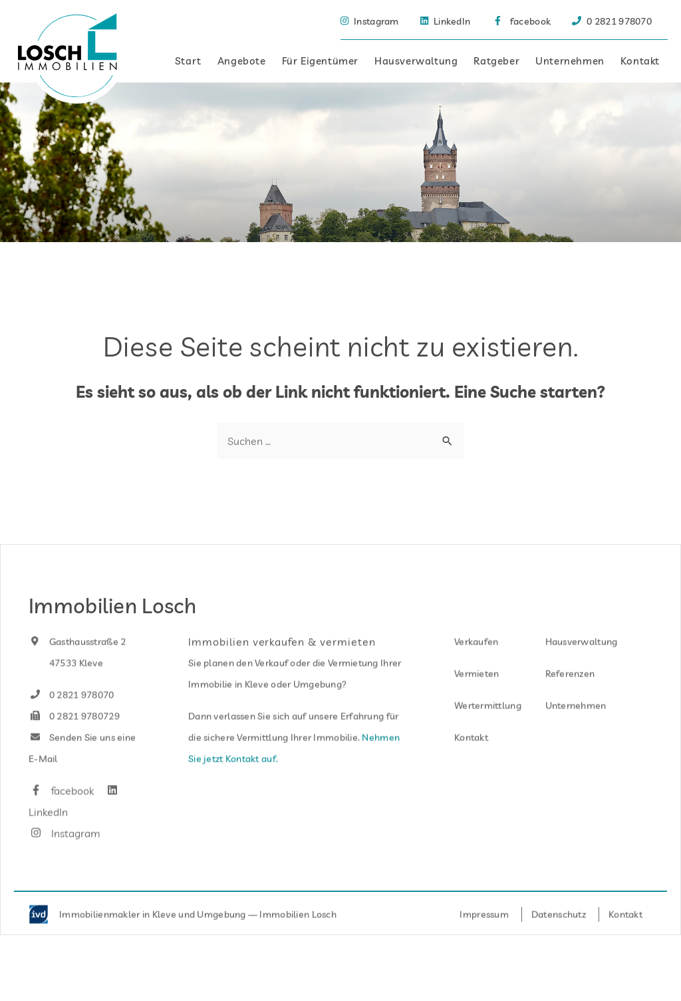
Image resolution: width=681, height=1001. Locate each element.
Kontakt (640, 61)
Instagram (64, 851)
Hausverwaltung (416, 61)
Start (188, 61)
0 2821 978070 (71, 713)
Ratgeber (496, 61)
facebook (61, 808)
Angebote (241, 61)
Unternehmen (570, 61)
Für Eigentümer (320, 61)
